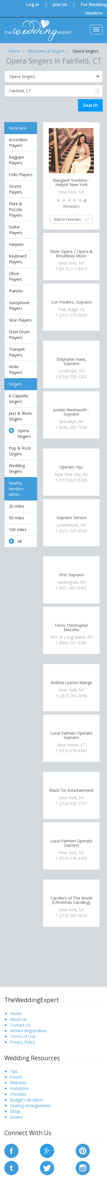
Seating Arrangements (30, 1105)
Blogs (15, 1111)
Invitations (19, 1088)
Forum (16, 1077)
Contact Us (20, 1025)
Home (15, 1013)
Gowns (16, 1117)
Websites (18, 1082)
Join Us (60, 4)
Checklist (18, 1094)
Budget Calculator (26, 1100)
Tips (14, 1071)
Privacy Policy (22, 1042)
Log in (32, 4)
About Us (18, 1019)
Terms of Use (22, 1036)
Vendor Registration (28, 1030)
